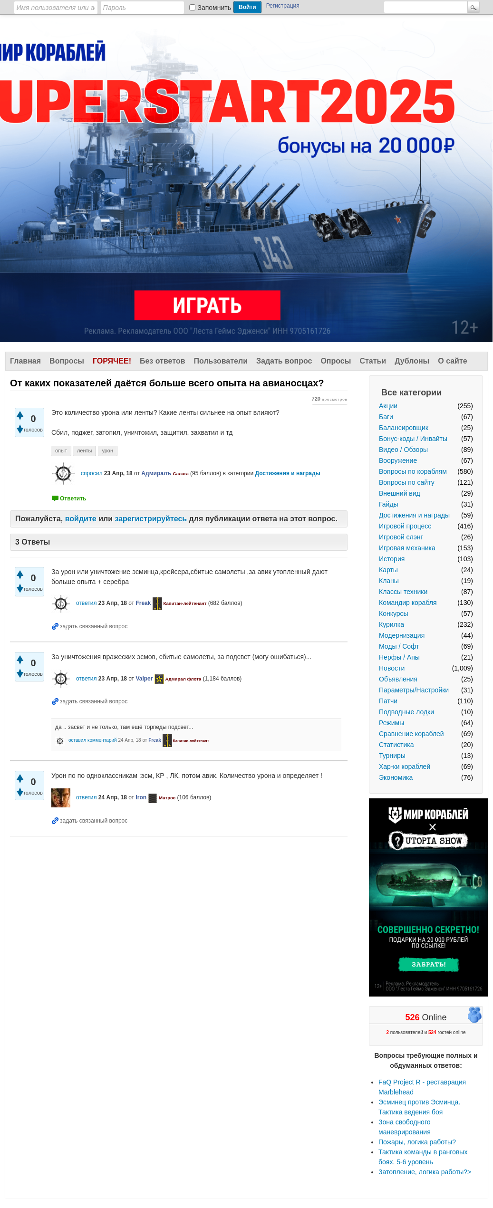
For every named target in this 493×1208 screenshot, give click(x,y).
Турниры (392, 755)
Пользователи (221, 361)
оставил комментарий (92, 740)
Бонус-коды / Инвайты (413, 438)
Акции (388, 406)
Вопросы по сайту (407, 482)
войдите (81, 519)
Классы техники (403, 591)
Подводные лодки (406, 712)
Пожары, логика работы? (417, 1142)
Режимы (391, 723)
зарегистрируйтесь (151, 519)
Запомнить (215, 7)
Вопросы (66, 361)
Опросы (335, 361)
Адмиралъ (156, 473)
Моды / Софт (399, 646)
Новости (392, 668)
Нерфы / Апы (399, 657)
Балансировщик (403, 427)
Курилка (391, 624)
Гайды (388, 504)
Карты (388, 570)
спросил (92, 473)
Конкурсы (393, 613)
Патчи (388, 701)
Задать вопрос (284, 361)
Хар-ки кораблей (404, 766)
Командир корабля (408, 602)
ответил (86, 603)
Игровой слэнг (401, 537)
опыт (61, 450)
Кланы (389, 581)
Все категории (411, 392)
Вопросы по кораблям (413, 471)
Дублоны (412, 361)
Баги (386, 417)
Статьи (372, 361)
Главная (25, 361)
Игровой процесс (405, 526)
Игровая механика (407, 548)
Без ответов (162, 361)
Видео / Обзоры (403, 449)
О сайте (452, 361)
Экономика (396, 777)
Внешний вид (399, 493)
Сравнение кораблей (411, 734)
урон (107, 450)
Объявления (398, 679)
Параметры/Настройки (414, 690)
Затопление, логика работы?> (424, 1172)
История (392, 559)
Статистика (396, 744)
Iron (140, 797)
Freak (143, 603)
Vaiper (144, 678)
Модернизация (402, 635)
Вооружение (398, 460)
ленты (84, 450)
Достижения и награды (414, 515)
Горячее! (112, 361)
